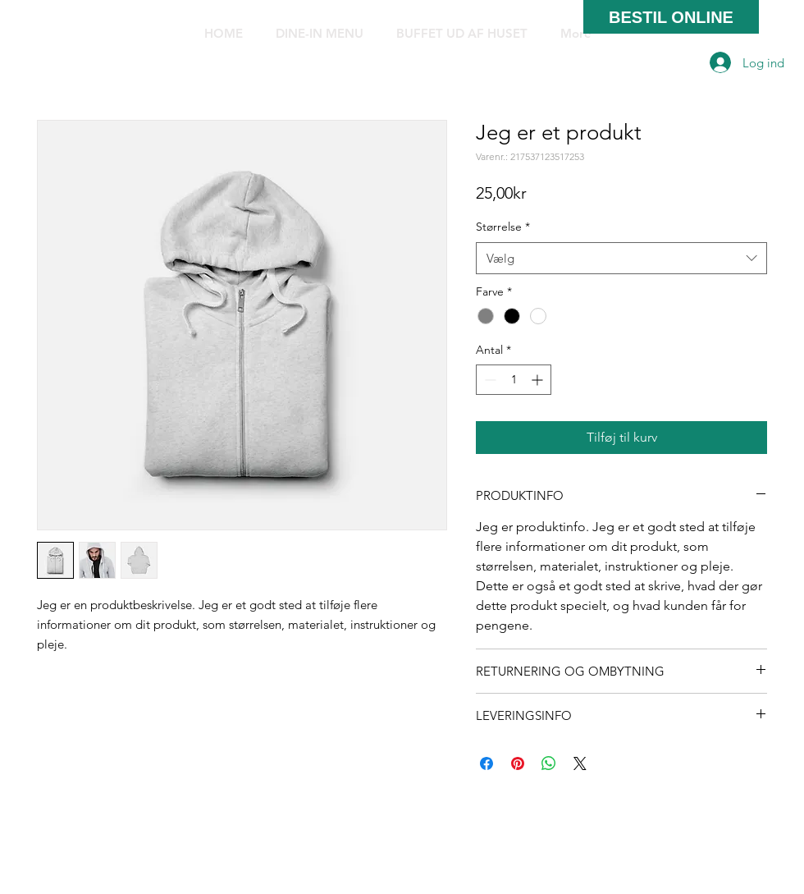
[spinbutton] (513, 379)
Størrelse (503, 226)
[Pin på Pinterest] (518, 763)
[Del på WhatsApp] (549, 763)
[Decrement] (488, 379)
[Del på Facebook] (486, 763)
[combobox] (621, 258)
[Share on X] (580, 763)
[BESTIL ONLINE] (671, 17)
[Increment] (538, 379)
